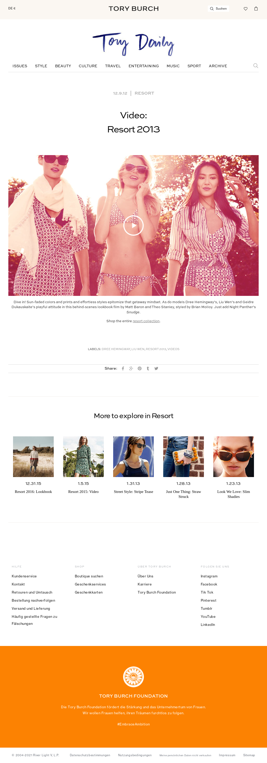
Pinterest (209, 600)
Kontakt (18, 584)
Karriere (145, 584)
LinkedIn (208, 624)
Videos (173, 349)
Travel (113, 66)
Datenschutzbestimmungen (90, 755)
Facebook (209, 584)
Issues (20, 66)
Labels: (94, 349)
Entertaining (144, 66)
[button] (133, 225)
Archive (218, 66)
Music (173, 66)
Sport (194, 66)
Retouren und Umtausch (32, 592)
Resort (144, 93)
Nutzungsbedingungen (135, 755)
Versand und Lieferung (31, 608)
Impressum (227, 755)
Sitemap (249, 755)
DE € (12, 8)
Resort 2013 (156, 349)
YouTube (208, 616)
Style (41, 66)
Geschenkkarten (89, 592)
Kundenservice (24, 576)
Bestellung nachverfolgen (33, 600)
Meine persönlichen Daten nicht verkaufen (185, 755)
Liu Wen (137, 349)
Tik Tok (207, 592)
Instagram (209, 576)
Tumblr (207, 608)
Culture (88, 66)
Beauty (63, 66)
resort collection (146, 321)
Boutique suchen (89, 576)
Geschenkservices (90, 584)
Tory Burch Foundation (157, 592)
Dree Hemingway (116, 349)
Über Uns (145, 576)
